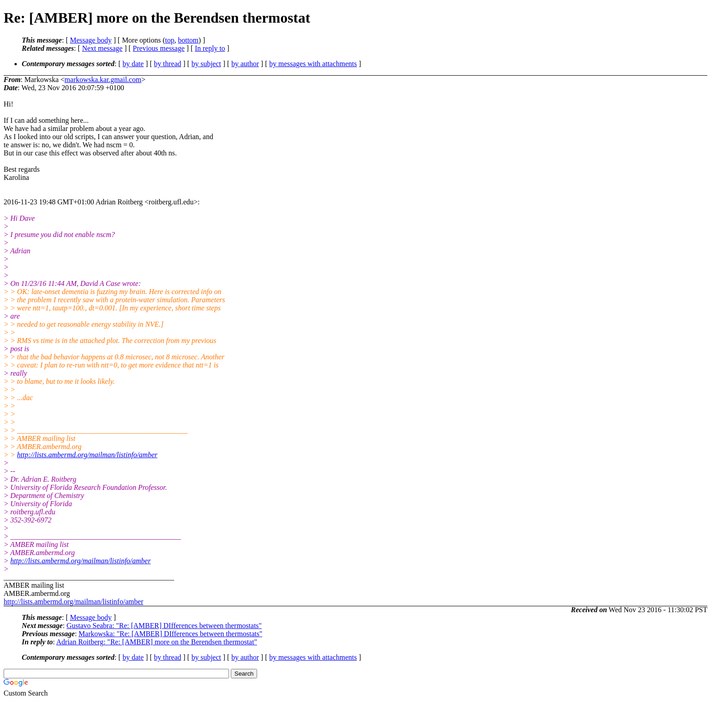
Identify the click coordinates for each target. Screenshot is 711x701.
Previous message (159, 48)
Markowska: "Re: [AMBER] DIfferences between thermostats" (170, 634)
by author (245, 64)
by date (133, 64)
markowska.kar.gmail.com (102, 79)
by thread (167, 64)
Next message (102, 48)
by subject (206, 64)
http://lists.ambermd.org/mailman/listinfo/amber (87, 455)
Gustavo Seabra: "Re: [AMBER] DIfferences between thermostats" (164, 625)
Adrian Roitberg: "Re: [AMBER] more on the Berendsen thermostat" (156, 642)
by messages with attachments (313, 64)
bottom (188, 40)
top (169, 40)
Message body (91, 40)
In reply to (210, 48)
